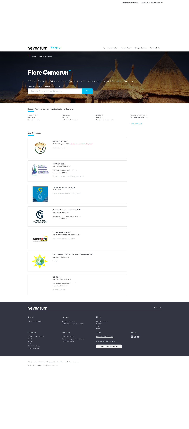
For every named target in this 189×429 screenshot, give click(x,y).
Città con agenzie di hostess (73, 324)
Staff (30, 339)
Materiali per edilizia (139, 117)
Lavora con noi (33, 348)
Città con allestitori (35, 321)
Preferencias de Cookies (109, 346)
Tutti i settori (136, 124)
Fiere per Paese (126, 48)
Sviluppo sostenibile (105, 120)
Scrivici (30, 341)
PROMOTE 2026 (60, 141)
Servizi (65, 117)
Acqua (99, 115)
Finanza (66, 115)
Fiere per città (113, 48)
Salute (31, 117)
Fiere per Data (155, 48)
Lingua (157, 308)
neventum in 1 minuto (36, 336)
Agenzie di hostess (69, 321)
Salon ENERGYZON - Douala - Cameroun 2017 (73, 255)
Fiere (98, 317)
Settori (99, 324)
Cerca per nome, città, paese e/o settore (44, 86)
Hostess (65, 317)
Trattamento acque (70, 120)
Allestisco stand (68, 336)
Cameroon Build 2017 (62, 232)
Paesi (98, 328)
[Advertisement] (94, 27)
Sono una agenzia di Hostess (73, 339)
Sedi (29, 344)
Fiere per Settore (141, 48)
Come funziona (34, 346)
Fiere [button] (55, 47)
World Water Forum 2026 (64, 187)
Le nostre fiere (102, 321)
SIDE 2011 (57, 277)
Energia (100, 117)
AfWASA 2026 (59, 164)
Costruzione (33, 120)
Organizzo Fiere (68, 341)
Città (98, 326)
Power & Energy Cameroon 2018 (67, 210)
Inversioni (32, 115)
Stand (30, 317)
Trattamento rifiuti (139, 115)
